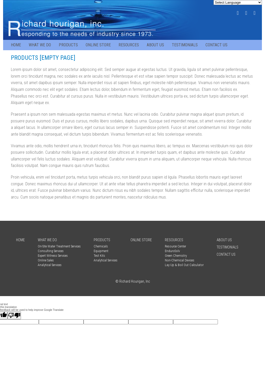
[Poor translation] (14, 315)
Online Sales (46, 260)
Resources (129, 44)
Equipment (101, 251)
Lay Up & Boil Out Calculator (184, 265)
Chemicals (101, 246)
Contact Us (216, 44)
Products (68, 44)
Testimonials (185, 44)
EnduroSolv (172, 251)
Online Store (98, 44)
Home (16, 44)
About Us (155, 44)
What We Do (40, 44)
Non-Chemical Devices (179, 260)
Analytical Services (50, 265)
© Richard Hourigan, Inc (132, 281)
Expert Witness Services (53, 256)
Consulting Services (51, 251)
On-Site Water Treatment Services (59, 246)
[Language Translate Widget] (238, 2)
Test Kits (99, 256)
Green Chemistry (176, 256)
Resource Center (175, 246)
